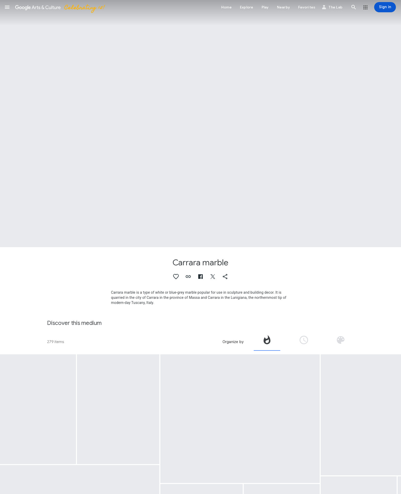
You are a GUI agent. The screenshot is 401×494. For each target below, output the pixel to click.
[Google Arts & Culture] (59, 7)
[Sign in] (385, 7)
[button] (7, 7)
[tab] (267, 342)
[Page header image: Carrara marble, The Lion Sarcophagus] (200, 123)
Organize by (232, 341)
